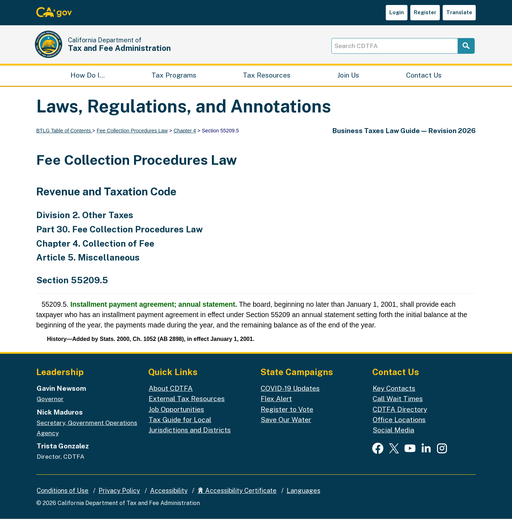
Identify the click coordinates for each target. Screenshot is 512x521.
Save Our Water (286, 422)
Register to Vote (287, 411)
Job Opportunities (176, 411)
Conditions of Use (63, 493)
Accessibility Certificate (237, 493)
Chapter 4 (185, 133)
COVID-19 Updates (290, 391)
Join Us (348, 77)
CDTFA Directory (400, 411)
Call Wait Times (398, 401)
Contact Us (424, 77)
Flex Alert (276, 401)
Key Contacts (394, 391)
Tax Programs (173, 77)
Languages (303, 493)
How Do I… (87, 77)
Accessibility (169, 493)
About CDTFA (171, 391)
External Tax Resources (187, 401)
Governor (50, 401)
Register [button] (425, 12)
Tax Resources (266, 77)
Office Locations (399, 422)
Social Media (393, 432)
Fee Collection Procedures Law (132, 133)
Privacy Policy (119, 493)
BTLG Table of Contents (64, 133)
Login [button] (396, 12)
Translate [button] (459, 12)
